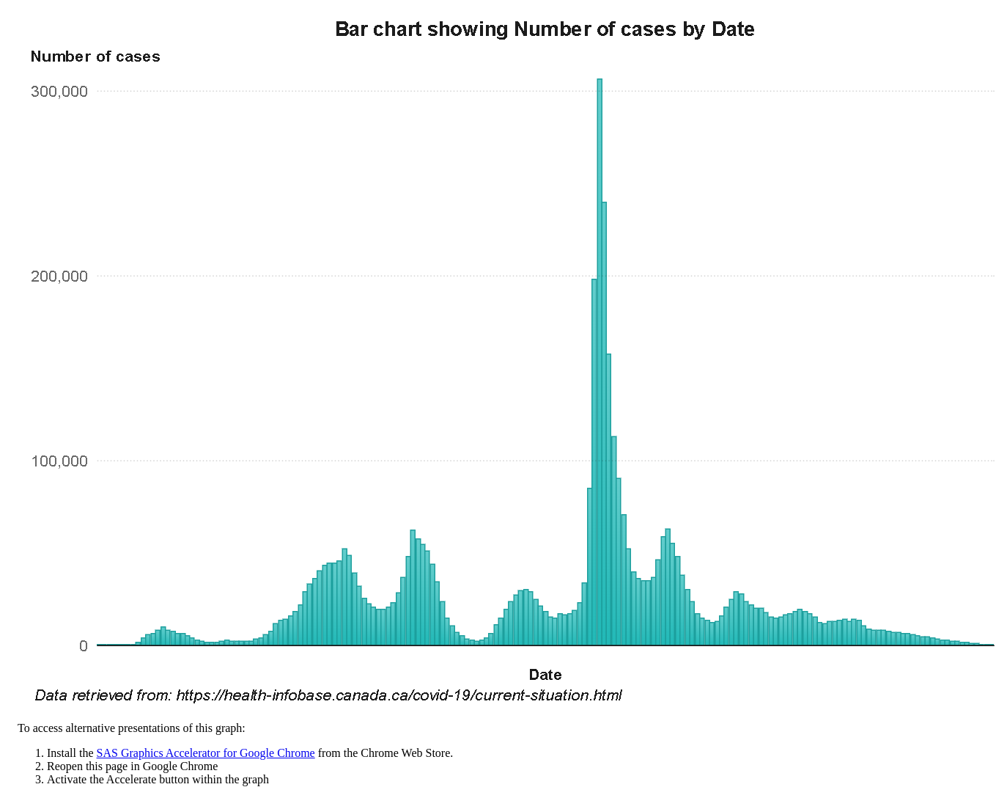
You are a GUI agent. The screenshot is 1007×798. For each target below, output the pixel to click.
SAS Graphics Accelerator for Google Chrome (206, 753)
